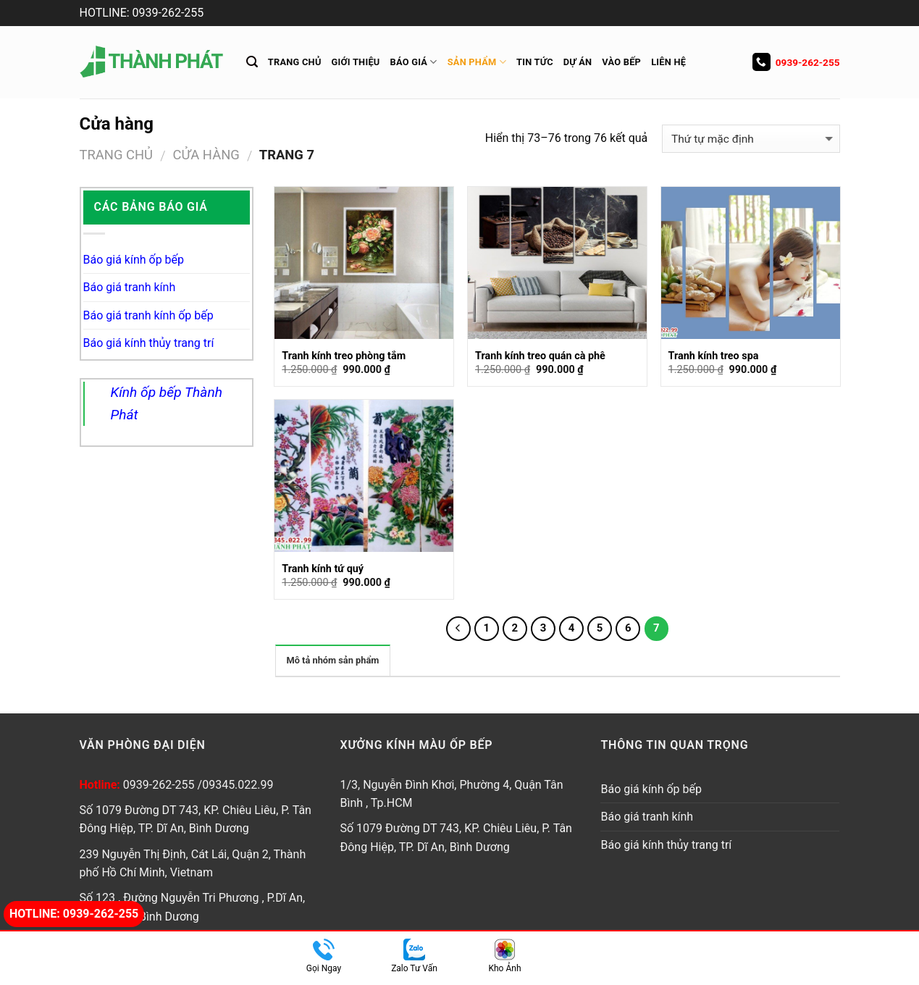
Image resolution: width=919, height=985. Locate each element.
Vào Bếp (621, 61)
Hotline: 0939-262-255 (73, 914)
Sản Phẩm (477, 62)
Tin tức (534, 61)
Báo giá (413, 62)
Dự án (577, 61)
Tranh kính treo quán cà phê (540, 356)
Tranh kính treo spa (713, 356)
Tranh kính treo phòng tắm (344, 356)
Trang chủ (295, 61)
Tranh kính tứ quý (323, 569)
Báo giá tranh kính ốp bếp (148, 315)
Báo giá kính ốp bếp (134, 260)
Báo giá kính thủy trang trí (148, 343)
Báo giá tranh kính (129, 287)
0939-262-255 (796, 62)
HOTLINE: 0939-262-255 (142, 13)
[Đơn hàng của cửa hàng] (750, 139)
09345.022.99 (237, 785)
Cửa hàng (206, 154)
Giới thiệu (356, 61)
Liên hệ (668, 61)
